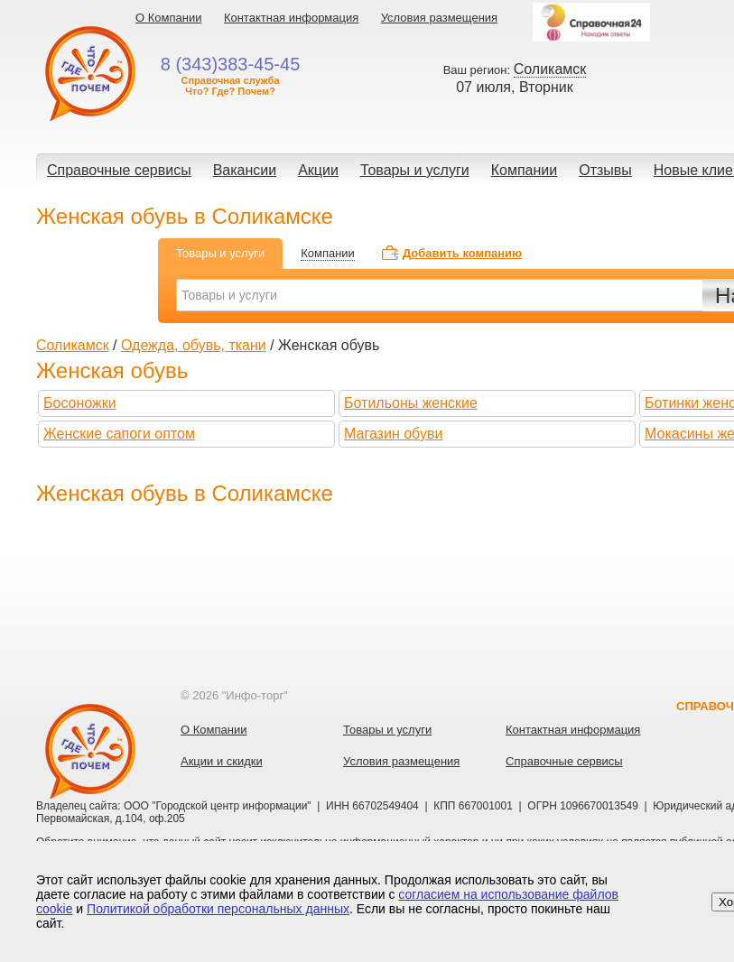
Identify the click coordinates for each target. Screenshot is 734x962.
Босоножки (79, 403)
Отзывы (605, 170)
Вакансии (245, 170)
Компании (524, 170)
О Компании (168, 17)
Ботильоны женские (411, 403)
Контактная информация (291, 17)
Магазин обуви (393, 433)
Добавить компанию (462, 253)
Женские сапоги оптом (119, 433)
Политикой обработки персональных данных (218, 909)
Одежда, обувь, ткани (193, 345)
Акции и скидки (222, 761)
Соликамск (72, 345)
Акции (318, 170)
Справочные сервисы (119, 170)
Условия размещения (439, 17)
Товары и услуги (414, 170)
